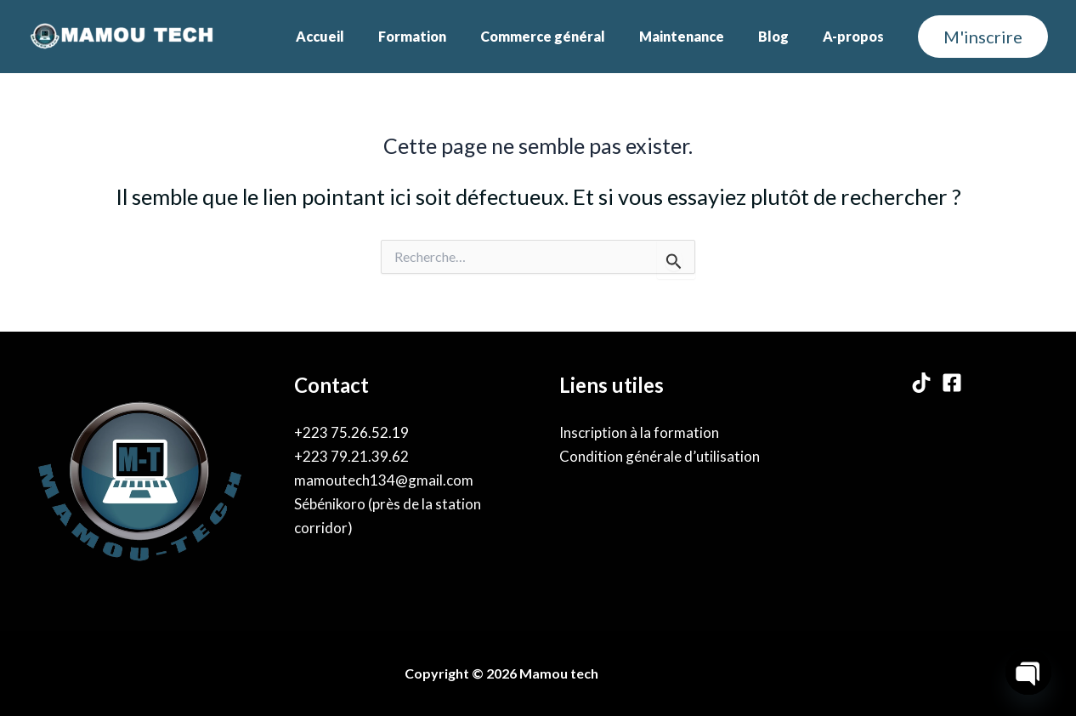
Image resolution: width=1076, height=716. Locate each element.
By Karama (640, 673)
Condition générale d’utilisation (659, 456)
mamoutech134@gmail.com (383, 480)
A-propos (856, 36)
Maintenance (698, 36)
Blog (783, 36)
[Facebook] (952, 382)
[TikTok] (921, 382)
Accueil (357, 36)
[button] (983, 36)
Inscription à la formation (639, 432)
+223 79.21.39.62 (351, 456)
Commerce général (566, 36)
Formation (443, 36)
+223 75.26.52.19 (351, 432)
